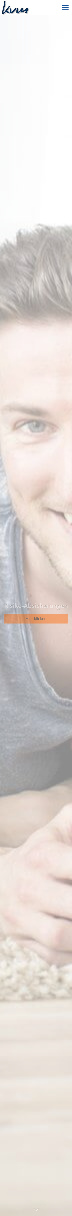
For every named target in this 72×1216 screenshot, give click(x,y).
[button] (36, 1211)
